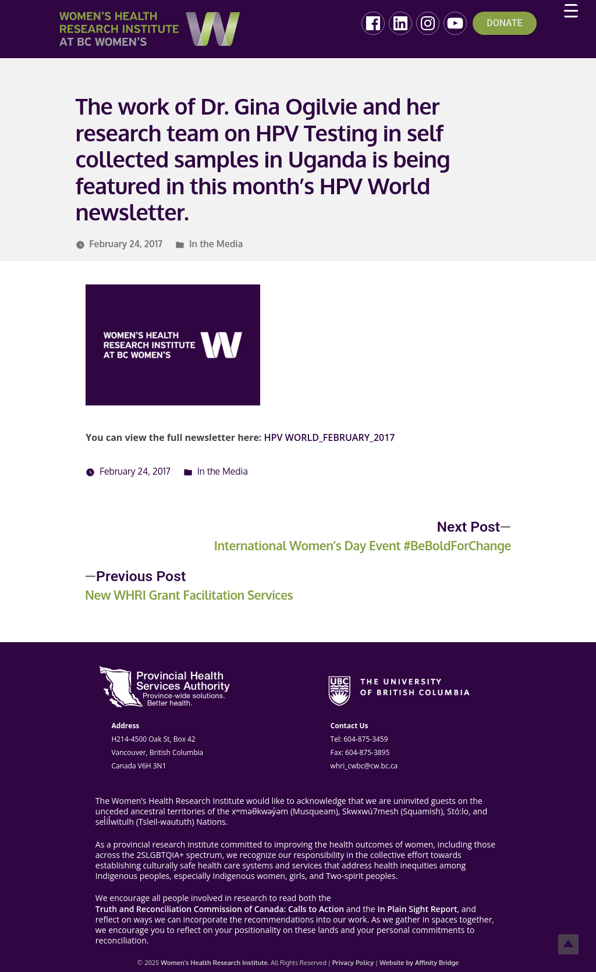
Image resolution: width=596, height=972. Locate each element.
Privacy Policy (353, 963)
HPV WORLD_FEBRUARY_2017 (329, 437)
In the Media (216, 244)
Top (568, 944)
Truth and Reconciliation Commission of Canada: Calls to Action (219, 909)
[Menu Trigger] (571, 11)
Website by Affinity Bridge (419, 963)
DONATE (504, 23)
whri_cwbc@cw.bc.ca (364, 766)
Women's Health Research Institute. (215, 963)
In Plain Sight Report (417, 909)
